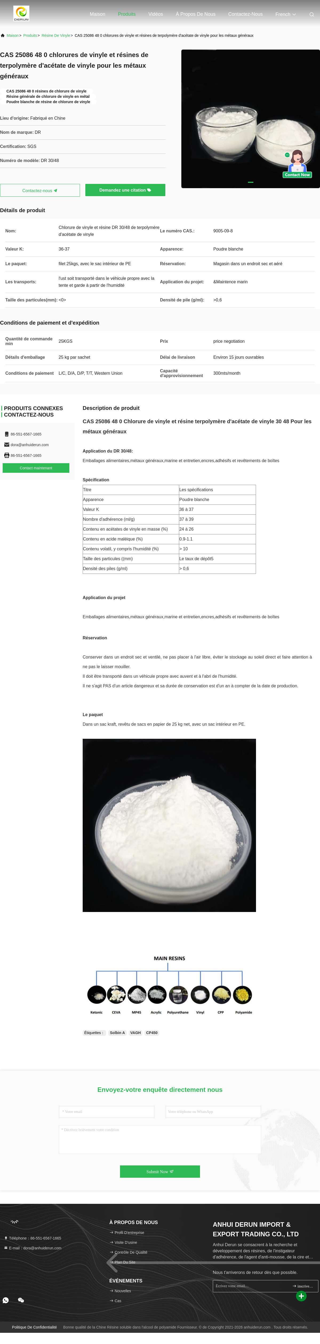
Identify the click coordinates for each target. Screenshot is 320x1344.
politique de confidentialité (34, 1327)
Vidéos (156, 14)
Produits (127, 14)
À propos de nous (195, 14)
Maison (97, 14)
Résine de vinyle (56, 35)
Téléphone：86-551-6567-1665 (32, 1238)
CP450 (152, 1033)
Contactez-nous (245, 14)
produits (30, 35)
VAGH (135, 1033)
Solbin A (117, 1033)
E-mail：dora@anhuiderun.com (32, 1248)
